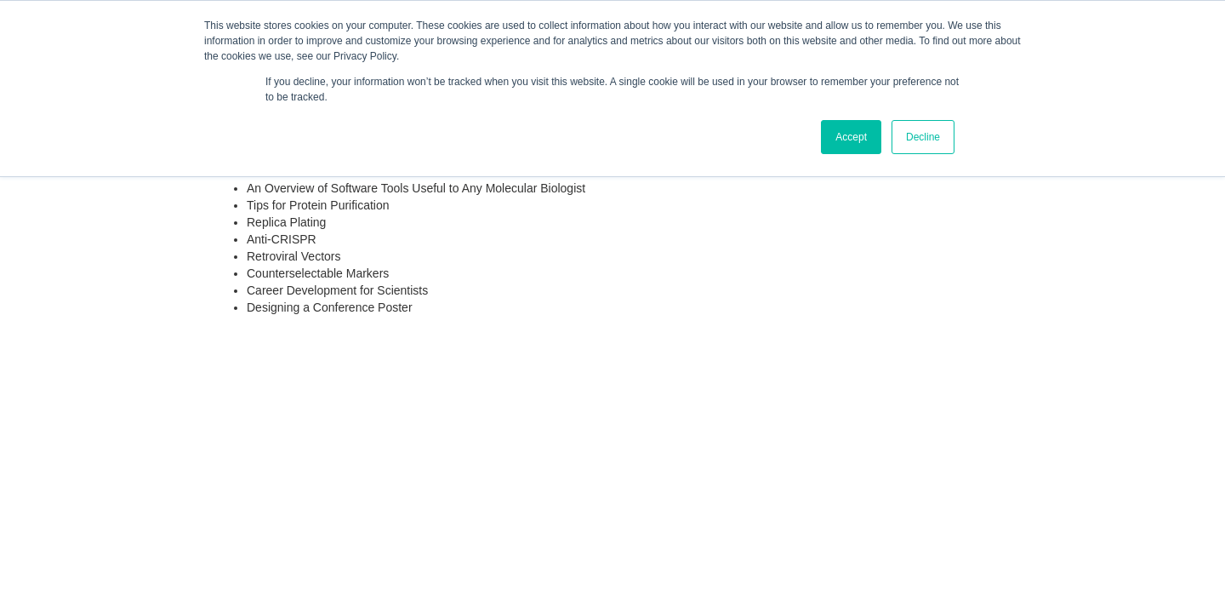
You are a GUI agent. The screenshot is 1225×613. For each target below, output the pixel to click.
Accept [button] (851, 137)
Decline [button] (923, 137)
